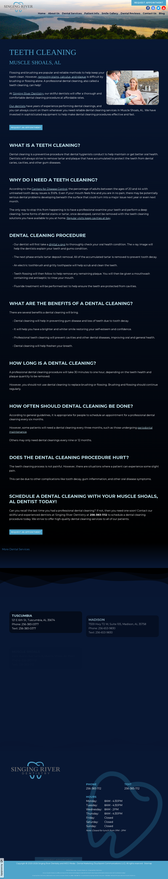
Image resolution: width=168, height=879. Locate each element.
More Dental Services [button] (16, 549)
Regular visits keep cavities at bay (88, 218)
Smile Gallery (110, 13)
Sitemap (148, 863)
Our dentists (17, 106)
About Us (53, 13)
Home (42, 13)
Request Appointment (148, 2)
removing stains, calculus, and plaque (62, 76)
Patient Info (91, 13)
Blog (162, 13)
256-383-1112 (93, 788)
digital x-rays (57, 244)
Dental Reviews (130, 13)
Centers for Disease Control (49, 188)
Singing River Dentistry (28, 93)
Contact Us (149, 13)
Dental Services (72, 13)
